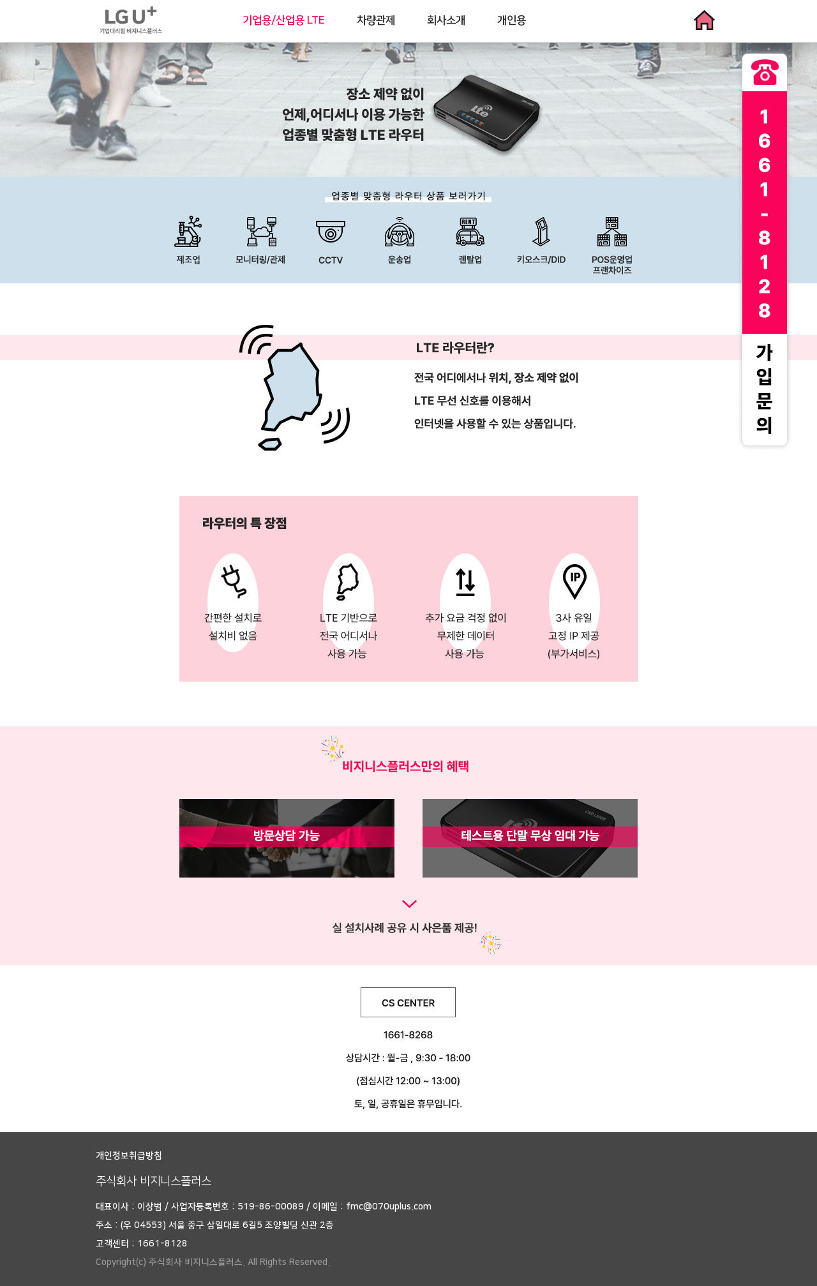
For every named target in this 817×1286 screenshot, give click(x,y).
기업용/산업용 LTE (284, 20)
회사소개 (446, 20)
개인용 (511, 20)
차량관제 (376, 20)
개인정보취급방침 (129, 1156)
